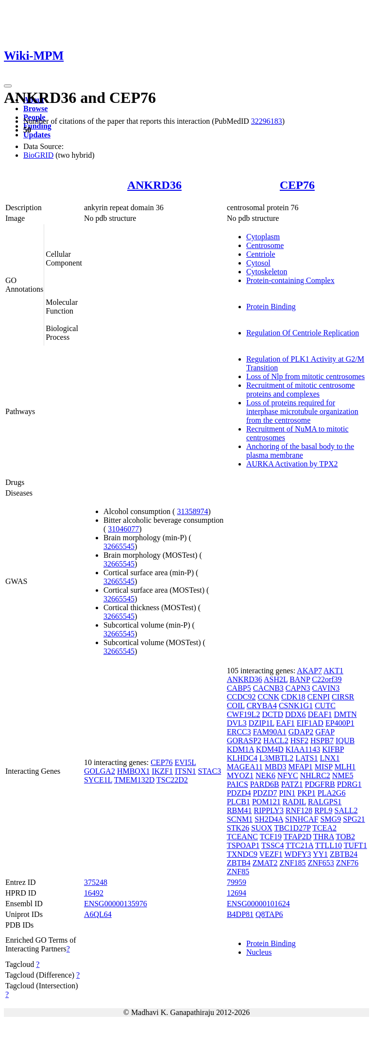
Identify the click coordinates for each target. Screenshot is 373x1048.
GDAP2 (301, 732)
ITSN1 (185, 771)
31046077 (123, 529)
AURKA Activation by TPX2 (292, 464)
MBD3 (275, 767)
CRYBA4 (262, 705)
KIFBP (333, 749)
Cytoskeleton (266, 271)
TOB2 (345, 836)
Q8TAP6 (269, 914)
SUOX (261, 828)
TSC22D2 (172, 780)
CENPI (318, 697)
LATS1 (306, 758)
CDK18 (293, 697)
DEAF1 (320, 714)
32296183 (266, 121)
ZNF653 (321, 863)
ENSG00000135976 (115, 903)
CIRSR (343, 697)
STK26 (238, 828)
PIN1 (287, 793)
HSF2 (299, 740)
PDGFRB (320, 784)
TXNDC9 (242, 854)
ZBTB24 (343, 854)
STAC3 (209, 771)
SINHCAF (301, 819)
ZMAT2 (265, 863)
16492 (93, 893)
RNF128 (299, 810)
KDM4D (270, 749)
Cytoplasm (263, 237)
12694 (236, 893)
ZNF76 (347, 863)
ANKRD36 (154, 185)
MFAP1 (300, 767)
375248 (95, 882)
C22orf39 (326, 679)
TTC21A (299, 845)
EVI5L (185, 762)
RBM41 (239, 810)
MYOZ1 (240, 775)
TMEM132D (134, 780)
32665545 (119, 546)
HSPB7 (322, 740)
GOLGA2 (99, 771)
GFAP (324, 732)
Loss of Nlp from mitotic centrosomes (305, 376)
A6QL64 (98, 914)
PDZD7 (265, 793)
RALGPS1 (324, 802)
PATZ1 (292, 784)
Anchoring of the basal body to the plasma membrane (300, 450)
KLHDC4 (242, 758)
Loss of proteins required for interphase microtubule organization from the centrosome (302, 411)
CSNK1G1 (296, 705)
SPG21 (354, 819)
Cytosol (258, 263)
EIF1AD (310, 723)
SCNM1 (240, 819)
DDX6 (295, 714)
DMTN (345, 714)
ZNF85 (238, 871)
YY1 (320, 854)
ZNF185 (292, 863)
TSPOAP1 (243, 845)
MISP (324, 767)
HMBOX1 (133, 771)
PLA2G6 (332, 793)
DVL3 (237, 723)
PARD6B (264, 784)
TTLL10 (328, 845)
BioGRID (38, 155)
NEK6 (265, 775)
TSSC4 (272, 845)
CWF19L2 (243, 714)
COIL (236, 705)
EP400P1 (340, 723)
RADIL (294, 802)
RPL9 (323, 810)
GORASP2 (244, 740)
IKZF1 (162, 771)
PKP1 (306, 793)
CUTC (325, 705)
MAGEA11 (245, 767)
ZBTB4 (239, 863)
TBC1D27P (292, 828)
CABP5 (239, 688)
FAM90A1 (270, 732)
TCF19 (271, 836)
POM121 (266, 802)
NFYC (287, 775)
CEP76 (297, 185)
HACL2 (275, 740)
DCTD (272, 714)
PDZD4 (239, 793)
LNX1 (330, 758)
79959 (236, 882)
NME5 (343, 775)
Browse (35, 108)
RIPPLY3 (269, 810)
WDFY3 (297, 854)
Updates (37, 135)
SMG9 (330, 819)
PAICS (237, 784)
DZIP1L (261, 723)
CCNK (268, 697)
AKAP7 (309, 670)
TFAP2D (298, 836)
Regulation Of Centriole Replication (302, 333)
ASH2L (276, 679)
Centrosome (265, 245)
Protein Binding (271, 306)
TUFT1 (355, 845)
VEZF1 (271, 854)
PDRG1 (349, 784)
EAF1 (285, 723)
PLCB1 (238, 802)
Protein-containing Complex (290, 280)
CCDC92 (241, 697)
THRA (323, 836)
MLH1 (345, 767)
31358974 (192, 511)
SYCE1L (98, 780)
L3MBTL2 (276, 758)
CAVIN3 (326, 688)
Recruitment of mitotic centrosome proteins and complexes (300, 389)
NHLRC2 (315, 775)
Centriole (260, 254)
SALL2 (346, 810)
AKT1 (333, 670)
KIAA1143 (303, 749)
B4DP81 (240, 914)
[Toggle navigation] (8, 85)
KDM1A (240, 749)
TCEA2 (324, 828)
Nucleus (258, 952)
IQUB (345, 740)
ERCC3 (239, 732)
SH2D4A (268, 819)
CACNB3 (268, 688)
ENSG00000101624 (258, 903)
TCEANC (242, 836)
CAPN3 (298, 688)
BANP (299, 679)
